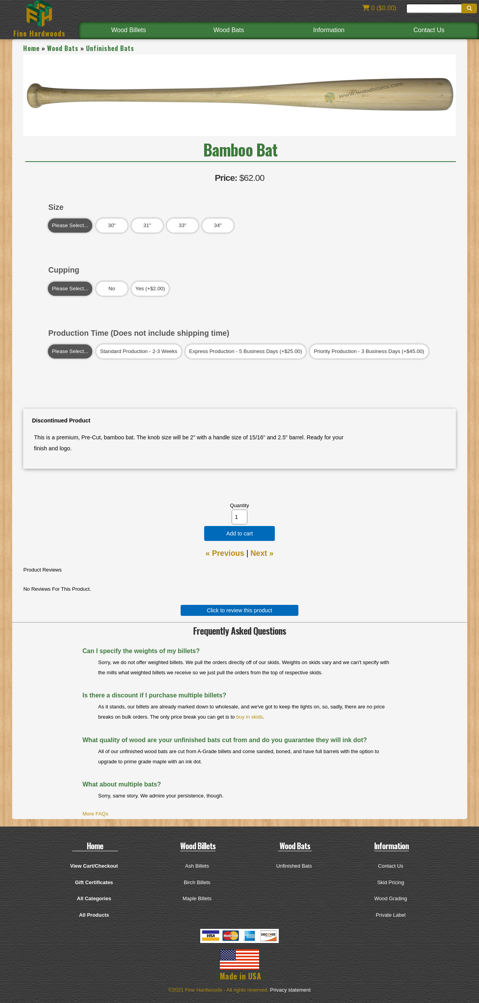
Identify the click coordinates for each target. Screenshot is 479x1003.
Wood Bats (229, 30)
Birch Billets (197, 882)
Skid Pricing (390, 882)
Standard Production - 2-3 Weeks (138, 351)
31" (147, 225)
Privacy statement (290, 990)
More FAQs (95, 814)
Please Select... (70, 225)
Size (56, 207)
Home (31, 48)
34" (218, 225)
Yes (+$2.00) (150, 289)
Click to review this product (239, 610)
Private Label (391, 915)
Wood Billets (128, 30)
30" (112, 225)
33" (182, 225)
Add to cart (239, 533)
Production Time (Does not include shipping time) (138, 333)
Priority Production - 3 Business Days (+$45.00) (369, 351)
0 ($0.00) (379, 8)
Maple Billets (197, 898)
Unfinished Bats (110, 48)
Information (328, 30)
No (112, 289)
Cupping (63, 270)
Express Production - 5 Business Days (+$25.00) (245, 351)
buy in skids (249, 717)
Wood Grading (390, 898)
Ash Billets (197, 866)
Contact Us (428, 30)
